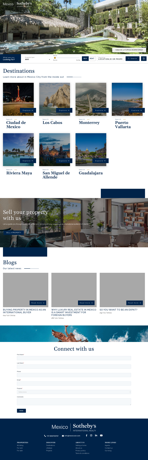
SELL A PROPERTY (13, 233)
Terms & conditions (82, 453)
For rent (20, 448)
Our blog (108, 451)
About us (79, 448)
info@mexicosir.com (71, 436)
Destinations (50, 445)
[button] (49, 8)
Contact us (103, 8)
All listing (20, 445)
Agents (90, 8)
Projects (49, 451)
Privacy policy (81, 451)
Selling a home (81, 445)
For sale (20, 451)
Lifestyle (49, 448)
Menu (139, 8)
